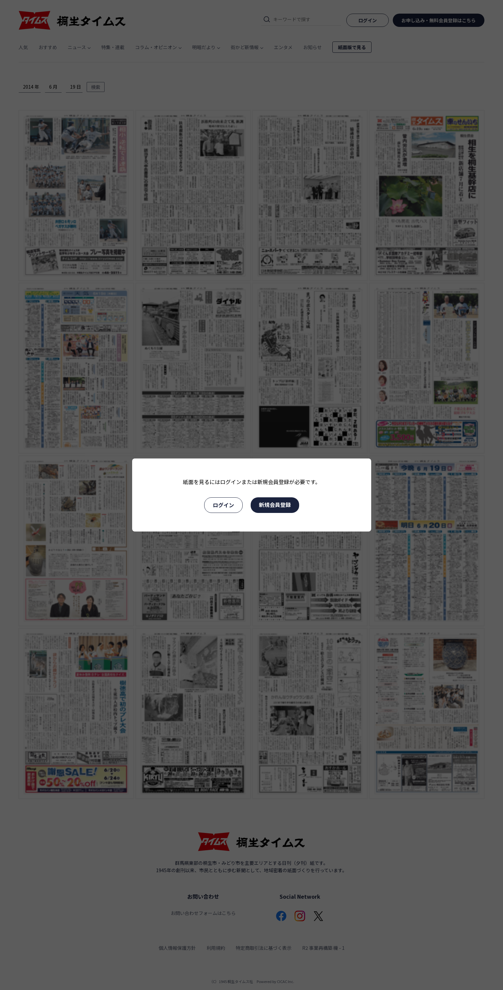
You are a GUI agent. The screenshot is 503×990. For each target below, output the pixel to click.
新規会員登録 (275, 505)
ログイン (223, 505)
